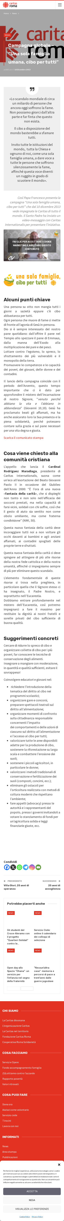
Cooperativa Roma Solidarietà (19, 1042)
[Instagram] (32, 867)
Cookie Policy (25, 1216)
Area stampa (9, 1151)
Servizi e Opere (10, 1062)
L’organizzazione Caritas (16, 1025)
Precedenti (13, 988)
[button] (59, 1164)
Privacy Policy (37, 1216)
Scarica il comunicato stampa (23, 438)
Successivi (27, 988)
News (7, 35)
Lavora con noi (10, 1126)
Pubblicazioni (10, 1157)
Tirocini (6, 1120)
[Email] (38, 867)
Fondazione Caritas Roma (16, 1036)
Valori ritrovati (10, 1084)
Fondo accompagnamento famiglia (21, 1067)
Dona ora (7, 1104)
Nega (32, 1200)
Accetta (32, 1191)
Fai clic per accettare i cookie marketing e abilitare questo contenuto (32, 245)
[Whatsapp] (19, 867)
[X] (13, 867)
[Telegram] (26, 867)
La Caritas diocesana (13, 1020)
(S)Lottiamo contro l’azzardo (18, 1073)
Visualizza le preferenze (32, 1209)
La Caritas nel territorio (15, 1031)
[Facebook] (7, 867)
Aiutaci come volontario (15, 1109)
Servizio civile (9, 1115)
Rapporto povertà (12, 1078)
